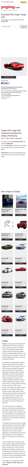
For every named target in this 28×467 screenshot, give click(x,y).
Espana (11, 1)
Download (7, 214)
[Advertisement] (14, 43)
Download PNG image (8, 77)
